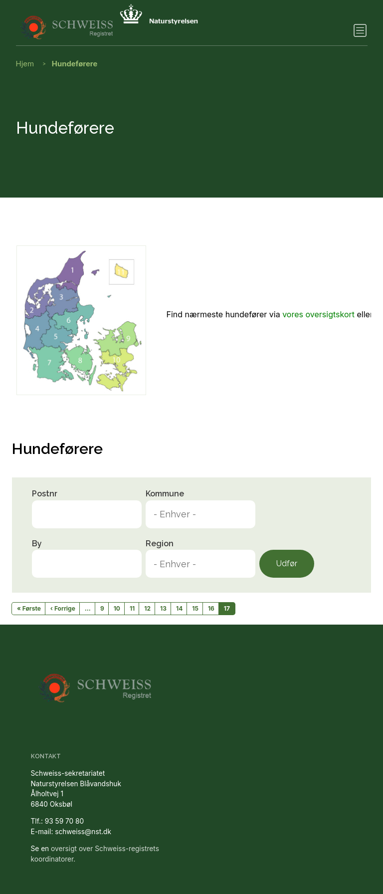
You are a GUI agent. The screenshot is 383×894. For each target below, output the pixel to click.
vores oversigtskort (318, 314)
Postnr (44, 493)
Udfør (286, 563)
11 (132, 608)
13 (163, 608)
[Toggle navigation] (360, 30)
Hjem (25, 63)
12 (147, 608)
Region (160, 543)
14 (179, 608)
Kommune (165, 493)
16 (211, 608)
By (37, 543)
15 (195, 608)
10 (117, 608)
